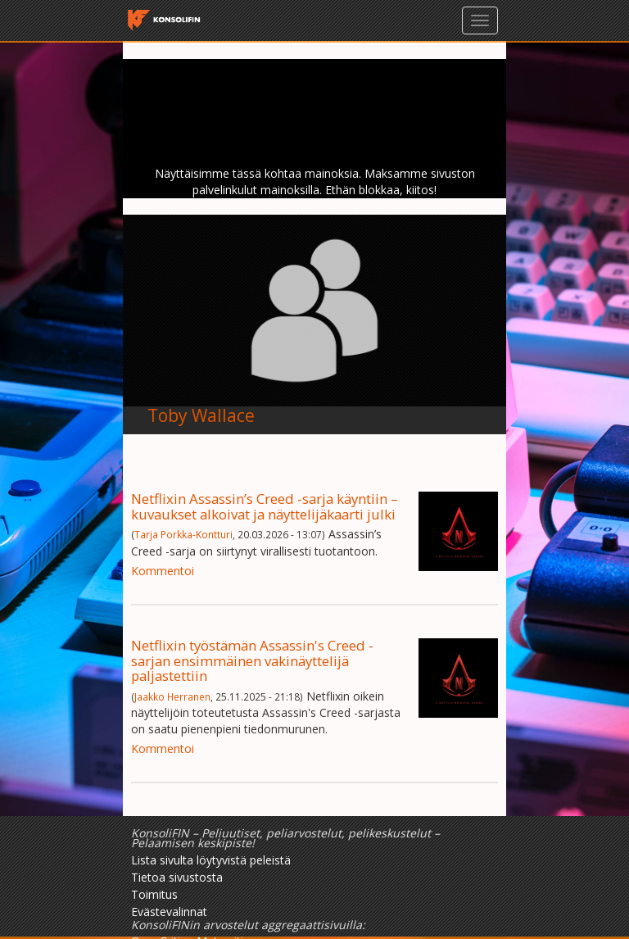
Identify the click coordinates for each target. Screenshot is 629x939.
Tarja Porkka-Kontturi (183, 534)
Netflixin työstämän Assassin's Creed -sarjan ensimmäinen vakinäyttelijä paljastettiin (252, 660)
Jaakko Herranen (172, 696)
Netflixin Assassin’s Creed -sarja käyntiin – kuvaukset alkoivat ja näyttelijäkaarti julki (264, 506)
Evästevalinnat (169, 911)
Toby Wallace (201, 415)
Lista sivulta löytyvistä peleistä (211, 860)
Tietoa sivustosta (177, 877)
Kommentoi (162, 570)
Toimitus (154, 894)
